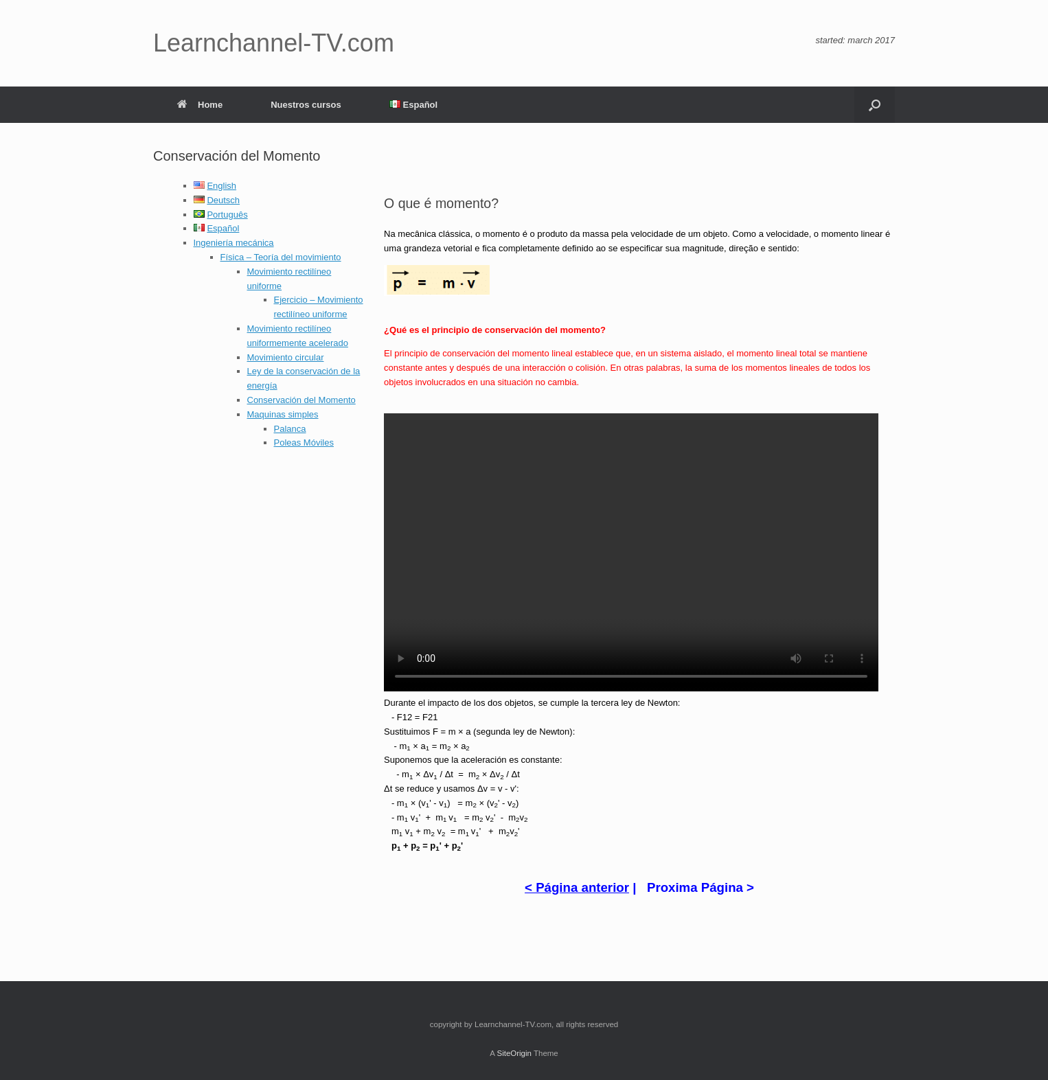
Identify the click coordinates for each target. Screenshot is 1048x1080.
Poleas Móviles (304, 442)
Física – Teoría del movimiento (280, 257)
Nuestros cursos (306, 105)
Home (200, 105)
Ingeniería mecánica (234, 243)
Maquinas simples (283, 414)
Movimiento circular (285, 357)
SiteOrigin (514, 1053)
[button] (874, 105)
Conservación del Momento (301, 400)
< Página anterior (577, 887)
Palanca (290, 429)
